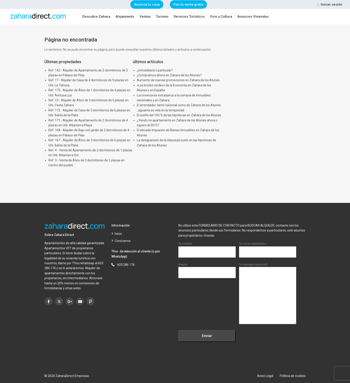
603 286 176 (126, 264)
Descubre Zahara (96, 17)
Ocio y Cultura (221, 17)
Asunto (207, 268)
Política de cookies (293, 376)
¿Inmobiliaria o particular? (155, 70)
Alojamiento (124, 17)
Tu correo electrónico (267, 248)
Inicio (118, 233)
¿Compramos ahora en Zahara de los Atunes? (169, 75)
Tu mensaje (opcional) (267, 294)
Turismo (162, 17)
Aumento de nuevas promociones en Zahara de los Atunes (178, 80)
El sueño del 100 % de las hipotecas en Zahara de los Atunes (179, 115)
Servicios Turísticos (189, 17)
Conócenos (123, 241)
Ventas (145, 17)
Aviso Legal (265, 376)
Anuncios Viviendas (253, 17)
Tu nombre (207, 248)
